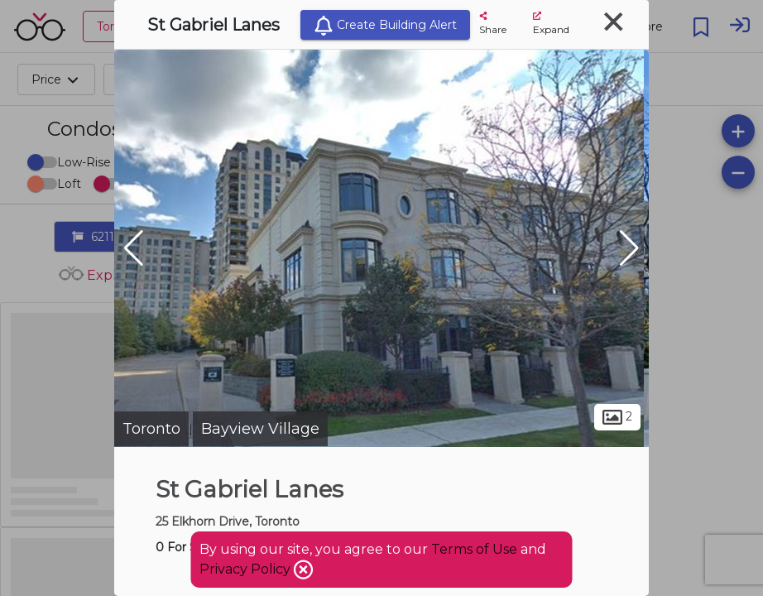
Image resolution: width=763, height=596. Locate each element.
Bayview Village (260, 429)
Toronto (151, 429)
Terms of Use (474, 549)
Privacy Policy (246, 569)
